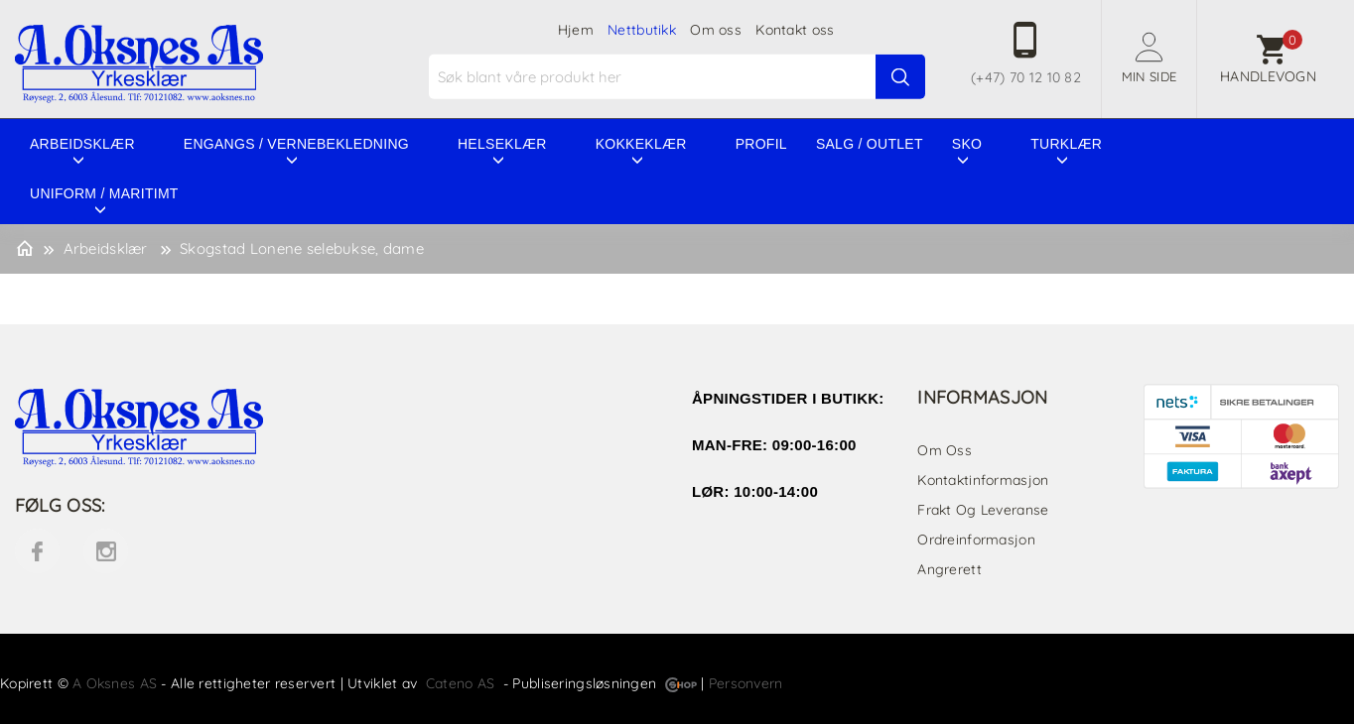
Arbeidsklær (82, 144)
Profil (761, 144)
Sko (967, 144)
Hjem (576, 30)
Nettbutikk (642, 30)
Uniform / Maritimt (104, 193)
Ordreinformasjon (975, 539)
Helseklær (502, 144)
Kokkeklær (641, 144)
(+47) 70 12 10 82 (1026, 77)
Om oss (716, 30)
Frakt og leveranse (982, 510)
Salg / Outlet (869, 144)
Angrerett (949, 569)
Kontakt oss (794, 30)
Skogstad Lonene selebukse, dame (302, 248)
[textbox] (679, 77)
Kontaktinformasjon (982, 480)
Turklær (1066, 144)
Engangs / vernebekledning (296, 144)
